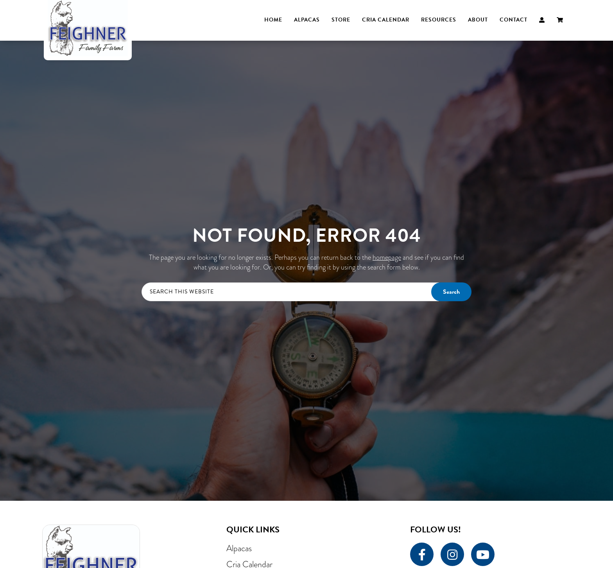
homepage (387, 257)
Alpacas (239, 548)
